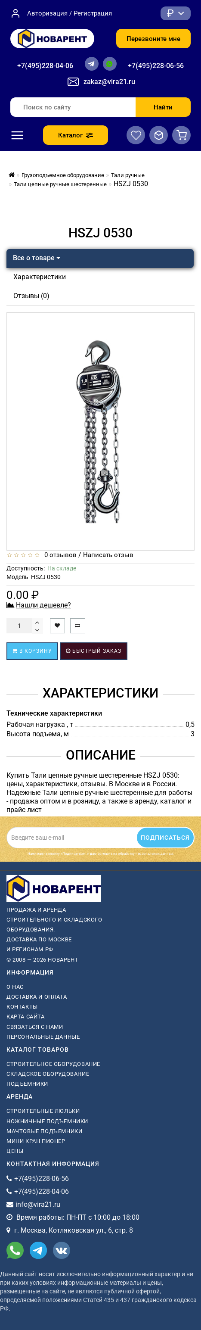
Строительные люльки (43, 1111)
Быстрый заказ (93, 651)
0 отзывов (59, 555)
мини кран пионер (35, 1141)
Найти (163, 107)
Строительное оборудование (53, 1064)
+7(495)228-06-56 (156, 66)
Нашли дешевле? (43, 605)
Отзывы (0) (31, 296)
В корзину (32, 651)
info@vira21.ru (37, 1204)
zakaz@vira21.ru (109, 82)
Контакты (22, 1006)
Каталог (75, 135)
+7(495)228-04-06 (45, 66)
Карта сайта (25, 1016)
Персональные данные (43, 1037)
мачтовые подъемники (44, 1131)
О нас (15, 987)
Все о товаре (36, 258)
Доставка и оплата (36, 997)
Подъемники (27, 1084)
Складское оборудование (47, 1074)
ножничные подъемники (47, 1121)
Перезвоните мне (153, 39)
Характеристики (39, 277)
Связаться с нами (34, 1027)
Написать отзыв (108, 555)
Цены (14, 1151)
